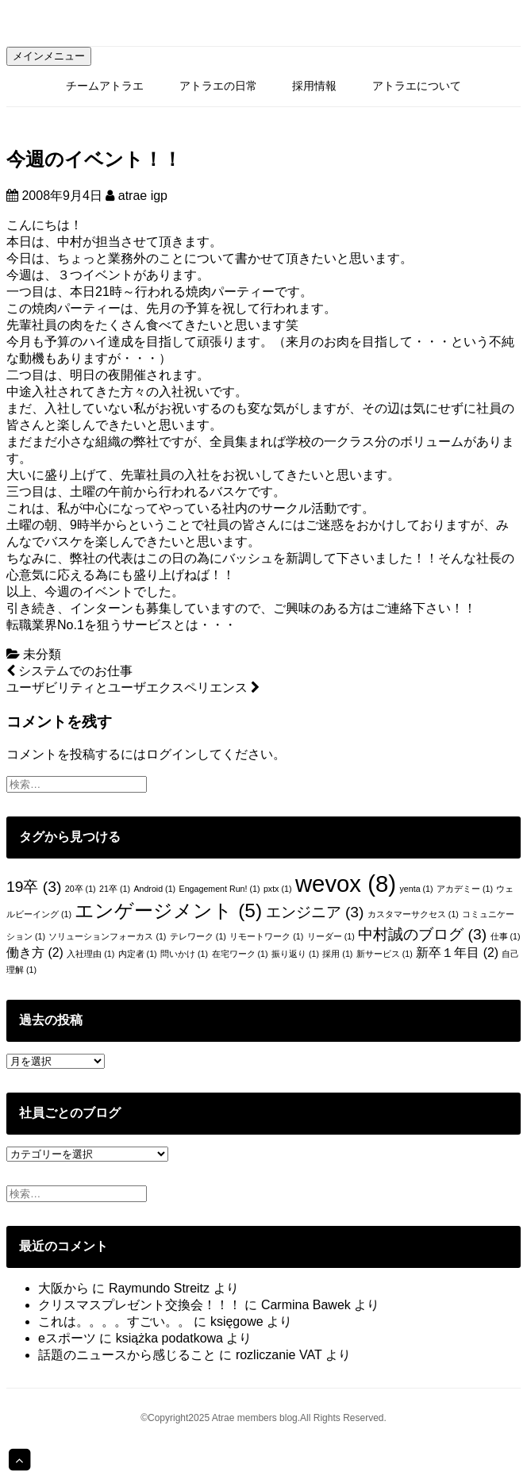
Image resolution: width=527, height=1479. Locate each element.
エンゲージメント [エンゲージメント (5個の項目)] (168, 910)
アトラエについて (416, 85)
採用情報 (314, 85)
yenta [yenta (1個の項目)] (416, 888)
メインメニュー (49, 56)
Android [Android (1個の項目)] (154, 888)
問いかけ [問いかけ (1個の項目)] (184, 953)
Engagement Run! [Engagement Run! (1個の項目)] (219, 888)
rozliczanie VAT (278, 1355)
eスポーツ (67, 1338)
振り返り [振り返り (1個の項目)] (295, 953)
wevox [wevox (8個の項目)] (345, 883)
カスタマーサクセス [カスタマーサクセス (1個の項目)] (413, 914)
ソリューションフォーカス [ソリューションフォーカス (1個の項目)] (107, 936)
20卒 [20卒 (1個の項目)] (80, 888)
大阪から (63, 1288)
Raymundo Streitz (159, 1288)
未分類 (42, 654)
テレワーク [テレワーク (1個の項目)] (198, 936)
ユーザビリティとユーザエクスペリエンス (133, 687)
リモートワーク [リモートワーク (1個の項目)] (266, 936)
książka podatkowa (169, 1338)
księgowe (237, 1321)
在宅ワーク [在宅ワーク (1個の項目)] (240, 953)
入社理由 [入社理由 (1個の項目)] (90, 953)
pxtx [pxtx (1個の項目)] (278, 888)
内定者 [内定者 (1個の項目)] (137, 953)
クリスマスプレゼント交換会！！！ (139, 1305)
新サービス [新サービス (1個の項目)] (384, 953)
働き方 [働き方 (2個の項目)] (34, 952)
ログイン (171, 754)
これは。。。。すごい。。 (114, 1321)
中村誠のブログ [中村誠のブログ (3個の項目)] (422, 934)
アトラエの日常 (218, 85)
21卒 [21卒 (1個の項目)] (114, 888)
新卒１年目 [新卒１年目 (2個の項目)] (457, 952)
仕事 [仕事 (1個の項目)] (505, 936)
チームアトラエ (105, 85)
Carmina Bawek (306, 1305)
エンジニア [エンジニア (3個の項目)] (315, 912)
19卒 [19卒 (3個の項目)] (33, 886)
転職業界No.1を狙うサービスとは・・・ (121, 625)
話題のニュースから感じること (127, 1355)
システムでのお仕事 (69, 671)
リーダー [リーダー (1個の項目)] (331, 936)
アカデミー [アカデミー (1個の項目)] (465, 888)
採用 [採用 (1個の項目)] (337, 953)
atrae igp (142, 195)
